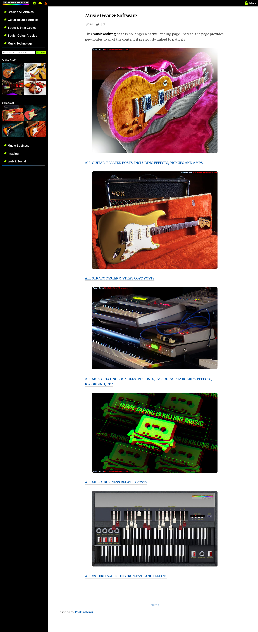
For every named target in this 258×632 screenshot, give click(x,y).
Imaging (13, 153)
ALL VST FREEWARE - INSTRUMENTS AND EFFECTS (126, 576)
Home (154, 605)
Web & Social (17, 161)
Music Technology (20, 43)
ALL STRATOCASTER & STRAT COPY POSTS (119, 278)
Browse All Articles (21, 11)
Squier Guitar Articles (22, 35)
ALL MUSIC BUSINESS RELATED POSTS (116, 482)
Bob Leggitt (94, 24)
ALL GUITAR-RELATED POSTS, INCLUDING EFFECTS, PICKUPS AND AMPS (144, 163)
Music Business (18, 145)
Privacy (252, 3)
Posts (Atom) (84, 612)
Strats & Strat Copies (22, 27)
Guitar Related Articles (23, 19)
